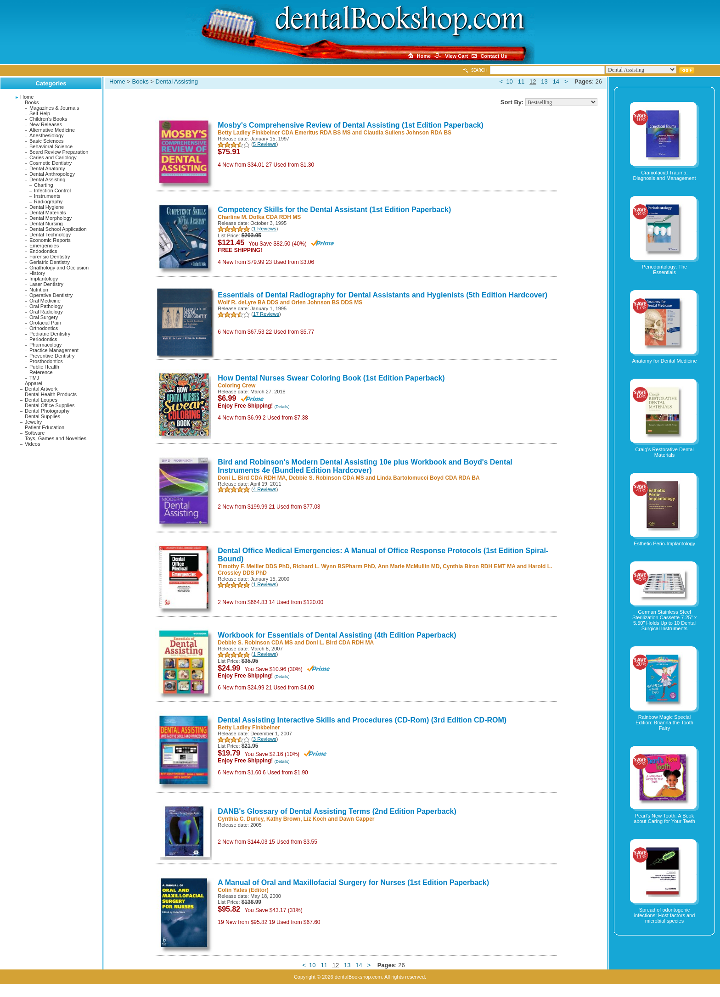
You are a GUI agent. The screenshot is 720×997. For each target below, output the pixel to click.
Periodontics (43, 339)
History (37, 273)
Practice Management (54, 350)
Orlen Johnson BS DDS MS (327, 302)
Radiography (48, 201)
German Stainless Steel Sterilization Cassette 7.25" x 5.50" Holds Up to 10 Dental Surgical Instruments (664, 620)
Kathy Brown (283, 819)
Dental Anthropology (52, 174)
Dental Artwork (41, 389)
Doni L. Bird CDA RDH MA (252, 478)
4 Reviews (264, 489)
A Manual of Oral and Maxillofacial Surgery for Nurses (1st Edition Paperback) (353, 882)
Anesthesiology (46, 135)
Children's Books (48, 119)
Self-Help (39, 113)
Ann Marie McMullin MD (409, 566)
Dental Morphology (50, 218)
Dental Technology (50, 234)
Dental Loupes (41, 400)
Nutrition (38, 289)
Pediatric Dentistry (49, 333)
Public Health (44, 367)
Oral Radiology (46, 311)
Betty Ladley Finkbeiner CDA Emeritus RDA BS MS (284, 132)
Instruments (47, 196)
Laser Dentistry (46, 284)
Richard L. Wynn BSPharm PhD (333, 566)
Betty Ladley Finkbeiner (249, 727)
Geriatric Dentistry (49, 262)
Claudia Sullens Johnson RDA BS (407, 132)
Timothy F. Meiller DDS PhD (253, 566)
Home (27, 97)
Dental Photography (47, 411)
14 (556, 81)
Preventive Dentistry (51, 355)
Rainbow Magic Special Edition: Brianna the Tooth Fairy (664, 722)
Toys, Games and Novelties (55, 438)
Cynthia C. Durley (240, 819)
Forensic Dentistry (49, 256)
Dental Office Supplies (50, 405)
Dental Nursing (46, 223)
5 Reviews (264, 144)
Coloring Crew (236, 385)
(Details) (282, 406)
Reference (41, 372)
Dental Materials (47, 212)
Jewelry (33, 422)
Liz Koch (315, 819)
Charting (43, 185)
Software (35, 433)
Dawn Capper (357, 819)
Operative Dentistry (51, 295)
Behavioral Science (51, 146)
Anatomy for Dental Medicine (664, 361)
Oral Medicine (45, 300)
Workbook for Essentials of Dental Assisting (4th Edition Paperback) (337, 635)
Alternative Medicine (52, 130)
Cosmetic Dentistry (50, 163)
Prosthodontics (46, 361)
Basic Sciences (46, 141)
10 (509, 81)
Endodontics (43, 251)
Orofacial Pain (45, 322)
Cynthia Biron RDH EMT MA (479, 566)
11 (521, 81)
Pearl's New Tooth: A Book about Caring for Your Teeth (664, 818)
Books (32, 102)
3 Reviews (264, 739)
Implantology (43, 278)
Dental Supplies (42, 416)
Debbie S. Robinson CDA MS (326, 478)
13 (544, 81)
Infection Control (52, 190)
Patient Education (44, 427)
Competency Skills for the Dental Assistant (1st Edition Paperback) (334, 209)
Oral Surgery (43, 317)
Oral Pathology (46, 306)
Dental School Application (58, 229)
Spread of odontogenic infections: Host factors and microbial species (664, 915)
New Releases (45, 124)
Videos (32, 444)
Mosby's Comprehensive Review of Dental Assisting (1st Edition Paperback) (350, 125)
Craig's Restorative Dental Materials (664, 452)
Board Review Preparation (58, 152)
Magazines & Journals (54, 108)
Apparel (33, 383)
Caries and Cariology (53, 157)
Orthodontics (43, 328)
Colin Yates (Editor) (243, 890)
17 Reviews (266, 314)
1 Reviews (264, 228)
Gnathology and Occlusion (59, 267)
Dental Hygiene (46, 207)
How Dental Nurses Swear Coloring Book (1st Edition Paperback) (331, 378)
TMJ (34, 378)
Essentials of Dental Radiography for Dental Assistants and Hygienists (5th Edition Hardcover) (382, 295)
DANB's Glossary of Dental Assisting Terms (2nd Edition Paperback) (337, 811)
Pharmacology (45, 344)
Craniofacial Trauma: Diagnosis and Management (664, 175)
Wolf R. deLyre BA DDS (248, 302)
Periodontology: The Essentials (664, 269)
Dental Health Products (51, 394)
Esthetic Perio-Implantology (664, 543)
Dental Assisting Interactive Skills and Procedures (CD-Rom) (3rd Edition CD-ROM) (362, 720)
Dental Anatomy (47, 168)
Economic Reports (50, 240)
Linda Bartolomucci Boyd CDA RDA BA (428, 478)
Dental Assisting (47, 179)
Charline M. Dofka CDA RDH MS (259, 217)
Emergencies (44, 245)
